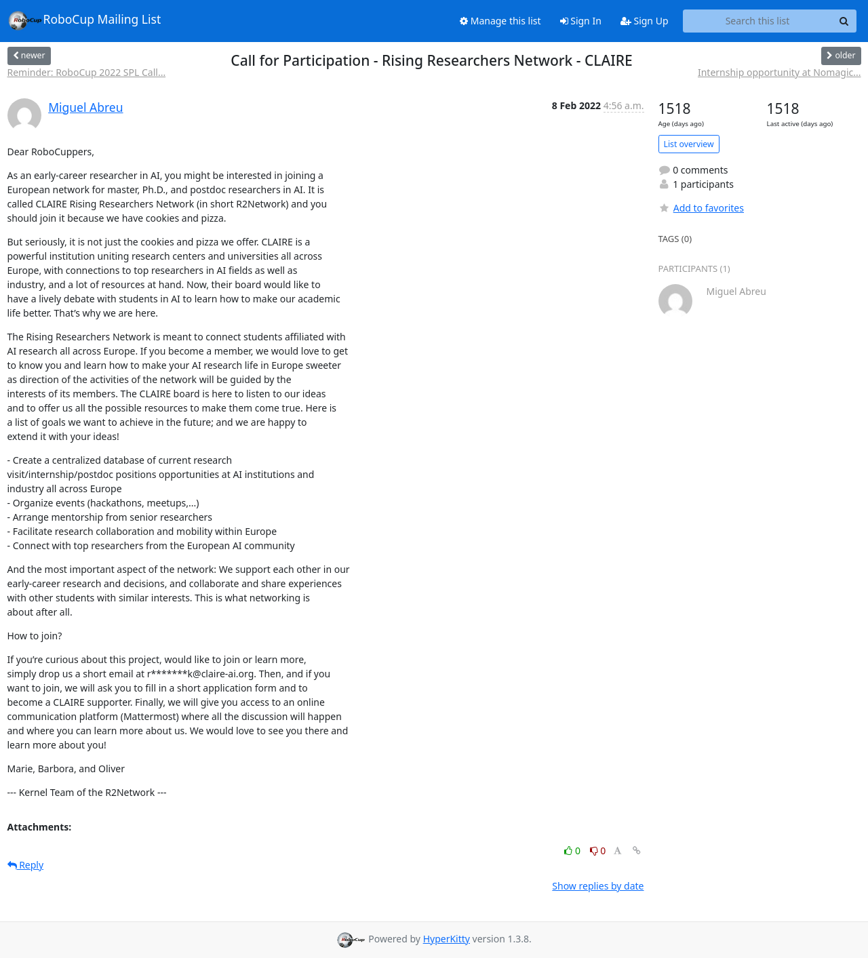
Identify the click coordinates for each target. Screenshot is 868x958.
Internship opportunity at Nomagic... (779, 72)
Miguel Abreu (85, 107)
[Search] (844, 21)
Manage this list (500, 20)
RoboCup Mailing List (84, 20)
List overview (689, 144)
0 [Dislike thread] (598, 850)
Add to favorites (701, 207)
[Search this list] (758, 21)
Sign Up (644, 20)
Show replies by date (598, 885)
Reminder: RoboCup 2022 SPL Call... (86, 72)
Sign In (580, 20)
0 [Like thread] (573, 850)
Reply (25, 864)
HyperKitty (446, 938)
